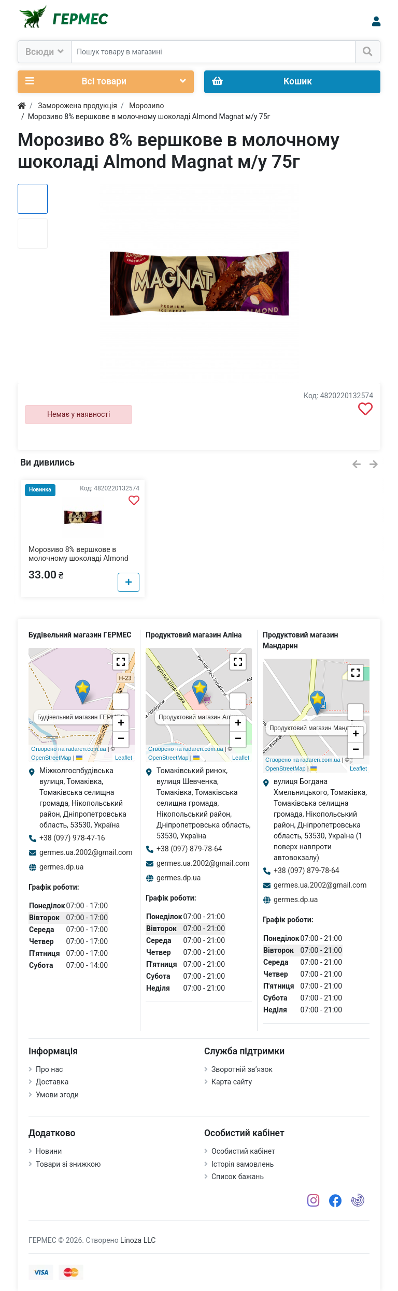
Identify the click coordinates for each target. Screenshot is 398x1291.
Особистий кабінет (243, 1151)
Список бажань (237, 1176)
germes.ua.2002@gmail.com (86, 852)
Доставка (52, 1082)
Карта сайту (231, 1082)
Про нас (49, 1069)
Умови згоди (57, 1095)
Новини (49, 1151)
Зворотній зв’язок (242, 1069)
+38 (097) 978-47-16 (72, 838)
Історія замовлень (242, 1164)
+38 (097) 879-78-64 (189, 849)
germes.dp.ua (61, 867)
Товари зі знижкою (68, 1164)
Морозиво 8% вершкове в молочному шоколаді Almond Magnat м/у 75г (79, 558)
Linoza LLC (137, 1240)
